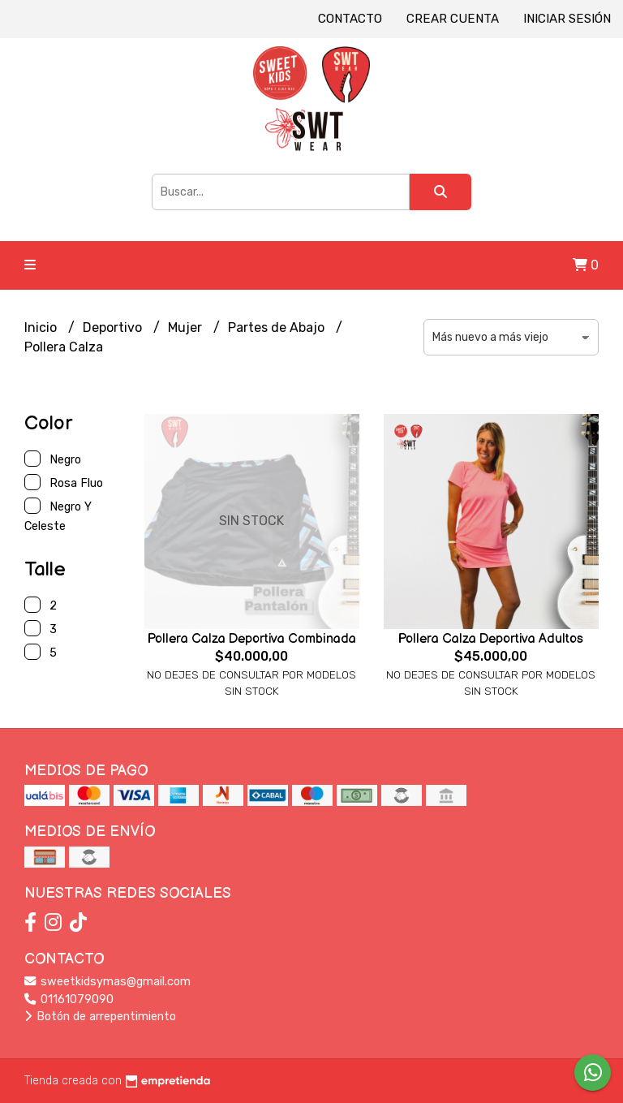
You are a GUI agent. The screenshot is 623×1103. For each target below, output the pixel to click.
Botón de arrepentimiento (100, 1016)
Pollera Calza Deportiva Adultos (490, 639)
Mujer (186, 327)
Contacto (350, 18)
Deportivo (114, 327)
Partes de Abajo (278, 327)
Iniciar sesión (567, 18)
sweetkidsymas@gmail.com (107, 982)
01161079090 (69, 999)
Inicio (42, 327)
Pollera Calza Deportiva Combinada (252, 639)
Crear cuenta (452, 18)
